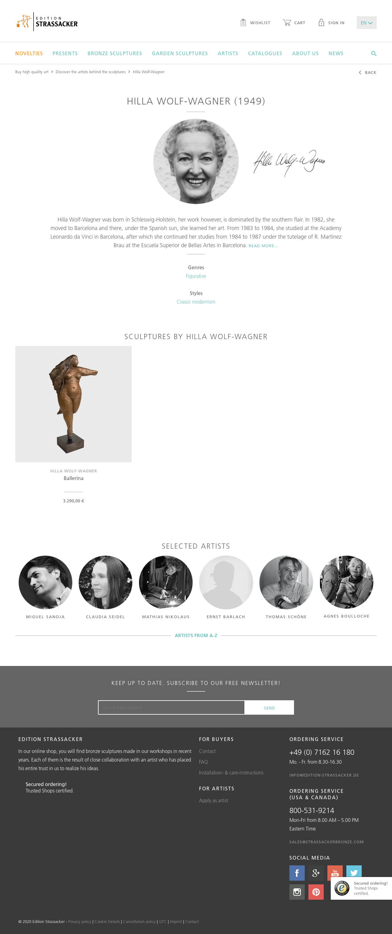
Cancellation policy (139, 921)
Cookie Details (107, 921)
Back (367, 73)
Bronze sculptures (115, 53)
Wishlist (254, 23)
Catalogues (265, 53)
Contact (207, 751)
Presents (65, 53)
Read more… (263, 245)
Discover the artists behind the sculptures (91, 71)
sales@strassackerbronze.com (326, 841)
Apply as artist (213, 800)
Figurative (196, 276)
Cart (294, 23)
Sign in (331, 23)
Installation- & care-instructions (231, 773)
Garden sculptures (180, 53)
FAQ (203, 762)
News (336, 53)
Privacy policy (79, 921)
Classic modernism (196, 302)
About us (305, 53)
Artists (228, 53)
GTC (163, 921)
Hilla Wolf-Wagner (148, 71)
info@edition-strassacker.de (324, 775)
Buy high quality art (31, 71)
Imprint (176, 921)
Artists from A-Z (196, 635)
